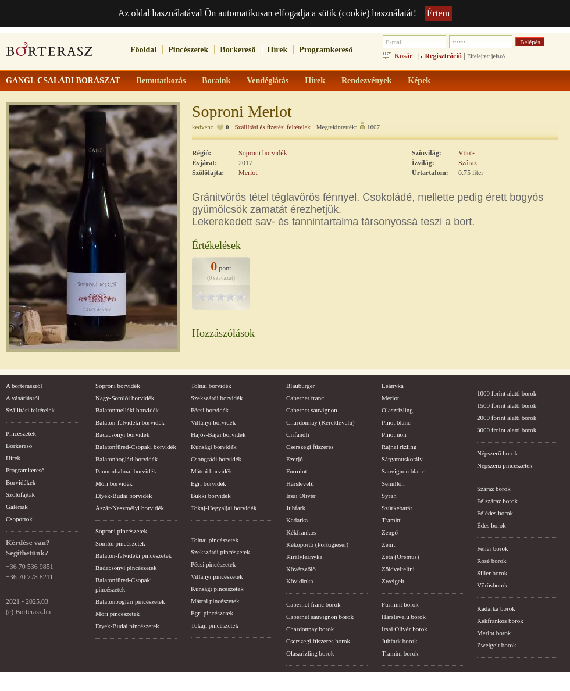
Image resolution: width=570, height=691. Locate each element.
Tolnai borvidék (211, 385)
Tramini (392, 520)
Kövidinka (299, 581)
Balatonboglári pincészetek (130, 601)
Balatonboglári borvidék (126, 458)
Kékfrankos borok (500, 620)
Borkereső (237, 49)
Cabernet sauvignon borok (320, 616)
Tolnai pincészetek (214, 539)
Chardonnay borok (310, 628)
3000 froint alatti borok (506, 429)
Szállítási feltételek (30, 410)
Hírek (278, 49)
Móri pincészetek (117, 613)
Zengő (390, 532)
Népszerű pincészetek (505, 465)
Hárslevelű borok (404, 616)
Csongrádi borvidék (216, 458)
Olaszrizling (397, 410)
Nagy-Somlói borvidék (124, 397)
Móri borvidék (114, 483)
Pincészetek (188, 49)
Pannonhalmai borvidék (125, 471)
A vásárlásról (23, 397)
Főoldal (143, 49)
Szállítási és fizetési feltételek (272, 126)
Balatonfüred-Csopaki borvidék (135, 446)
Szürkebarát (397, 507)
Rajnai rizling (399, 446)
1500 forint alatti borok (506, 405)
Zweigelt (393, 581)
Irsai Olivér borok (405, 628)
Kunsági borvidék (214, 446)
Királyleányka (304, 556)
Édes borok (491, 525)
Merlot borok (494, 632)
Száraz (467, 163)
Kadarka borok (496, 608)
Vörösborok (492, 585)
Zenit (388, 544)
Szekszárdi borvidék (217, 397)
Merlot (248, 173)
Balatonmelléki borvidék (127, 410)
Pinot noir (394, 434)
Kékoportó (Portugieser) (317, 544)
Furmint (296, 471)
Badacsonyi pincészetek (125, 567)
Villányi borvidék (213, 422)
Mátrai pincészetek (215, 600)
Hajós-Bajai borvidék (218, 434)
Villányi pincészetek (217, 576)
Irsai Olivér (300, 495)
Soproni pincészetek (121, 531)
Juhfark (295, 507)
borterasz (49, 52)
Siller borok (492, 572)
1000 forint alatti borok (506, 393)
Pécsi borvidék (210, 410)
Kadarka (297, 520)
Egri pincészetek (212, 613)
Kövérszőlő (301, 568)
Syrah (389, 495)
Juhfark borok (399, 640)
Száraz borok (494, 488)
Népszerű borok (497, 453)
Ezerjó (294, 458)
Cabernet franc (305, 397)
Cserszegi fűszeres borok (318, 640)
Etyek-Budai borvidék (123, 495)
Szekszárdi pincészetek (220, 551)
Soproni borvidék (262, 153)
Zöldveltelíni (398, 568)
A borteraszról (24, 385)
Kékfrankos (301, 532)
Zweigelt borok (496, 645)
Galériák (17, 506)
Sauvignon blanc (403, 471)
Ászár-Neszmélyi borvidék (129, 507)
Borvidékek (20, 482)
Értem (438, 13)
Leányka (393, 385)
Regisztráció (443, 56)
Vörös (466, 153)
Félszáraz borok (497, 500)
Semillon (393, 483)
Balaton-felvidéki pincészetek (133, 555)
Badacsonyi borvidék (122, 434)
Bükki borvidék (211, 495)
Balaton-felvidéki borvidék (130, 422)
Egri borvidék (208, 483)
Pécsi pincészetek (213, 564)
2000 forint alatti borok (506, 417)
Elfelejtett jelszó (486, 56)
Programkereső (325, 49)
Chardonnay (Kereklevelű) (320, 422)
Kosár (403, 56)
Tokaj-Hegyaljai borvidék (223, 507)
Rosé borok (491, 560)
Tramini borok (400, 653)
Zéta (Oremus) (400, 556)
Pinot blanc (396, 422)
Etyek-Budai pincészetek (127, 625)
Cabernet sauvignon (311, 410)
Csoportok (19, 518)
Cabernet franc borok (313, 604)
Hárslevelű (300, 483)
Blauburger (300, 385)
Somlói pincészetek (120, 543)
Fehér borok (492, 548)
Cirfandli (297, 434)
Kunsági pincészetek (217, 588)
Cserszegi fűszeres (310, 446)
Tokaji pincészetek (214, 625)
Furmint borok (400, 604)
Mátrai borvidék (211, 471)
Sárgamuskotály (402, 458)
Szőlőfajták (20, 494)
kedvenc (202, 126)
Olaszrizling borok (310, 653)
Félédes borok (495, 513)
